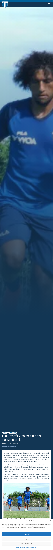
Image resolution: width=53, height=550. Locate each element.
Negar (26, 539)
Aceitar (26, 534)
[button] (50, 521)
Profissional (13, 433)
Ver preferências (26, 544)
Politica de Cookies (20, 547)
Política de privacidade (31, 547)
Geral (4, 433)
